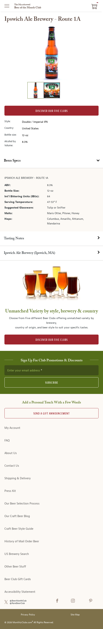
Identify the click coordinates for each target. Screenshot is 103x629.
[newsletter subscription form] (51, 370)
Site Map (75, 614)
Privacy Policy (28, 614)
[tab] (51, 161)
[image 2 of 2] (52, 91)
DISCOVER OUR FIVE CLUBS (51, 339)
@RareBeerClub (17, 603)
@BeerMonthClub (18, 601)
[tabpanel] (51, 199)
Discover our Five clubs (51, 111)
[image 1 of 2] (35, 91)
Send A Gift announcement (51, 413)
